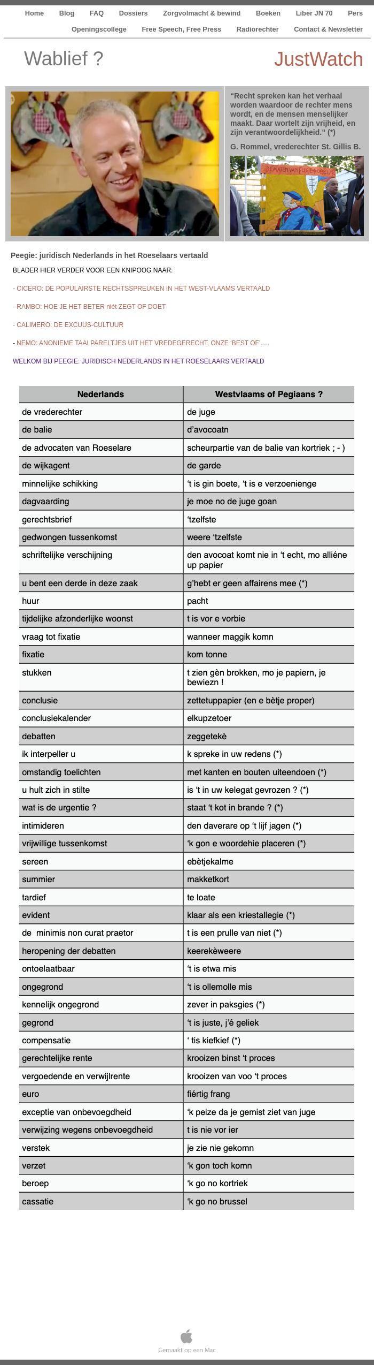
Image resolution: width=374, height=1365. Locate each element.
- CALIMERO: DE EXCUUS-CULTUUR (68, 325)
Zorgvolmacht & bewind (203, 13)
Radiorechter (259, 29)
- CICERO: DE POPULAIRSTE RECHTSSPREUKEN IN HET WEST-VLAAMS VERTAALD (141, 288)
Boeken (269, 13)
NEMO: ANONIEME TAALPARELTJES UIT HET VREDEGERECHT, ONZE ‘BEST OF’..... (143, 343)
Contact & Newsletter (328, 29)
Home (35, 13)
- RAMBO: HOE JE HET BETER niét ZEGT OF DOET (89, 306)
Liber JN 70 (315, 13)
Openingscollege (100, 29)
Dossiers (134, 13)
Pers (355, 13)
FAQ (98, 13)
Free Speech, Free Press (182, 29)
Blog (67, 13)
